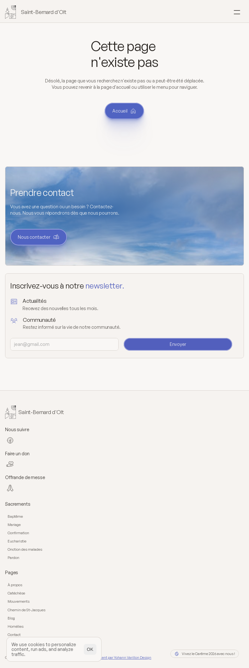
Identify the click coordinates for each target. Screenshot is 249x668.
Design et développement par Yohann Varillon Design (108, 657)
